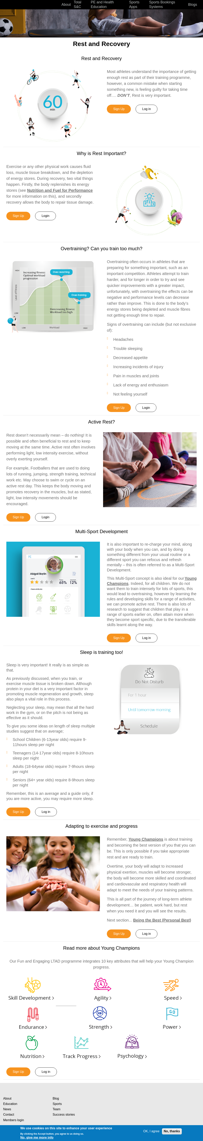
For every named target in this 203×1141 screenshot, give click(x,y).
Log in (146, 109)
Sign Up (118, 109)
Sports (57, 1104)
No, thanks (172, 1131)
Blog (56, 1098)
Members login (13, 1120)
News (7, 1109)
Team (56, 1109)
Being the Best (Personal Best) (162, 920)
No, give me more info (36, 1137)
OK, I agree (151, 1131)
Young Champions (145, 839)
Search (199, 5)
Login (45, 215)
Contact (8, 1114)
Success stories (64, 1114)
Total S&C (77, 4)
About (7, 1098)
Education (10, 1104)
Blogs (192, 5)
